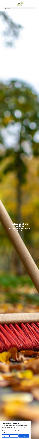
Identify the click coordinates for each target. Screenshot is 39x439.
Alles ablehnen (14, 436)
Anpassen (5, 436)
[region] (15, 430)
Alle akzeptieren (23, 436)
